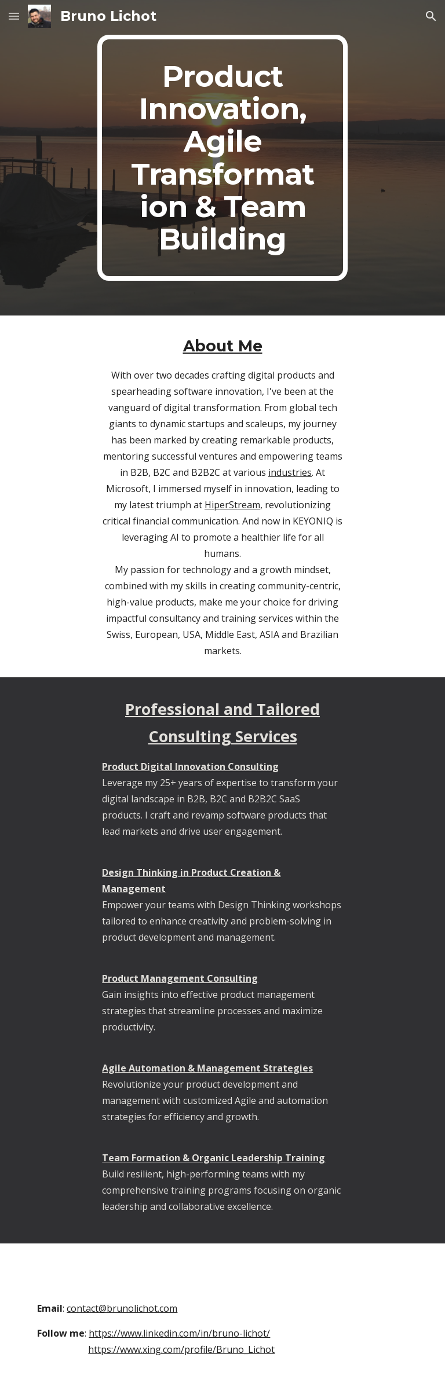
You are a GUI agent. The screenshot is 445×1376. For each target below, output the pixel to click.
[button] (14, 16)
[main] (222, 158)
